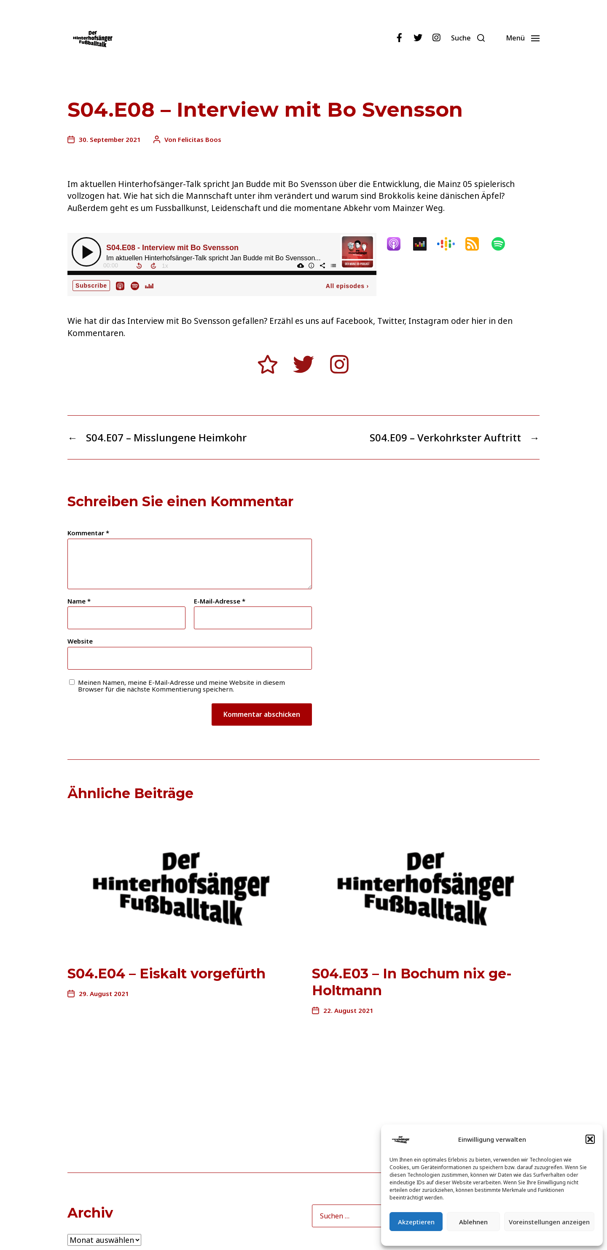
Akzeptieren (416, 1222)
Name (79, 601)
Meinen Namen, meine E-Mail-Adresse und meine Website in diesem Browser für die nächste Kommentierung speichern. (181, 686)
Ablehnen (473, 1222)
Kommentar (88, 533)
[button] (590, 1139)
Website (80, 641)
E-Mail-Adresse (219, 601)
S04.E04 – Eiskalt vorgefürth (166, 973)
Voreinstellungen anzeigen (549, 1222)
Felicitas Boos (199, 139)
